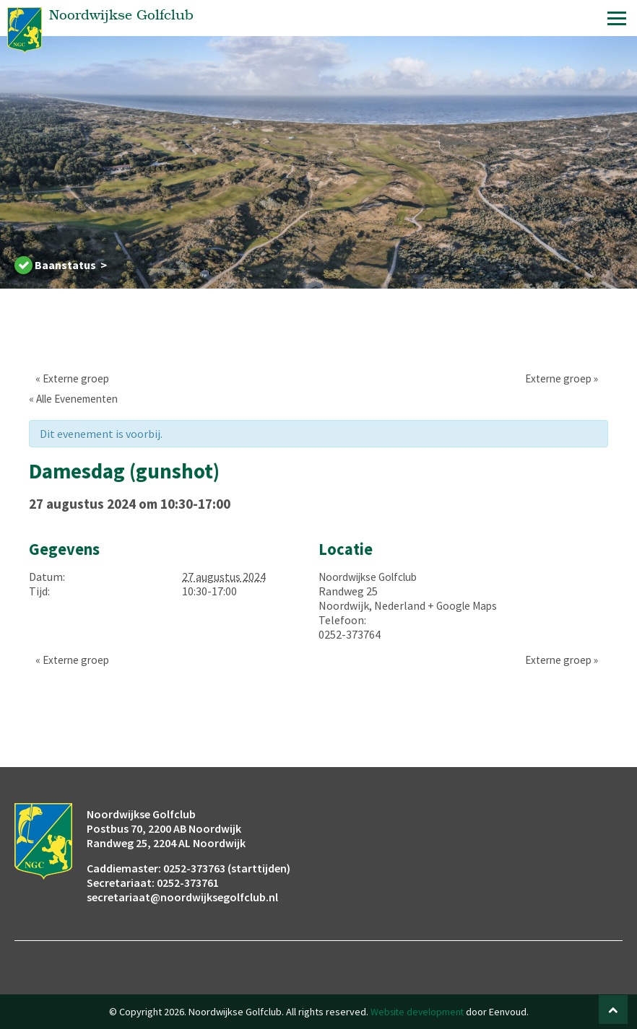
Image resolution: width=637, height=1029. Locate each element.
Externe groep (68, 378)
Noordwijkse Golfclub (371, 576)
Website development (416, 1011)
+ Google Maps (464, 605)
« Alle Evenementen (78, 398)
